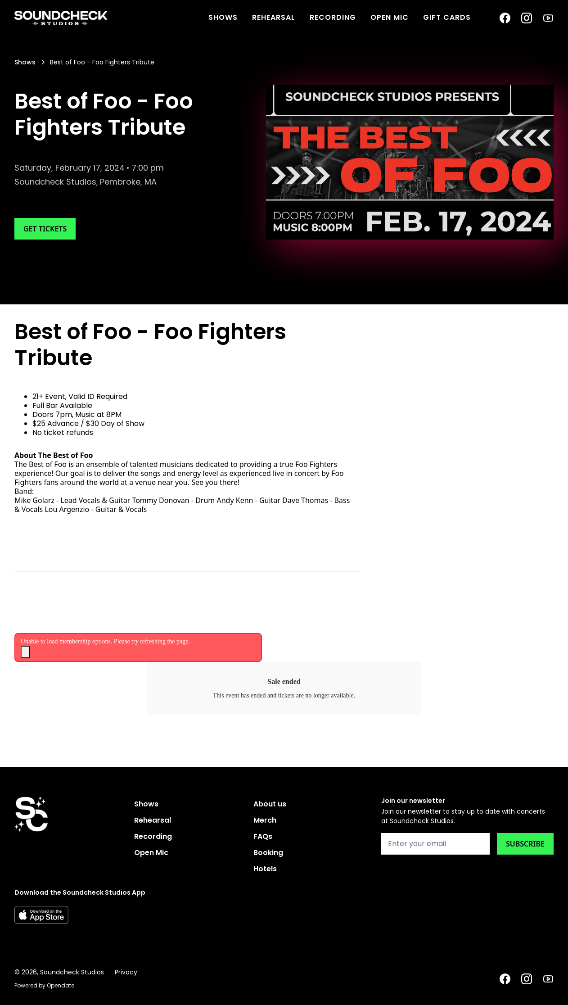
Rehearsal (273, 17)
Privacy (126, 972)
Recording (333, 17)
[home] (61, 18)
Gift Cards (447, 17)
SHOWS (223, 17)
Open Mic (389, 17)
